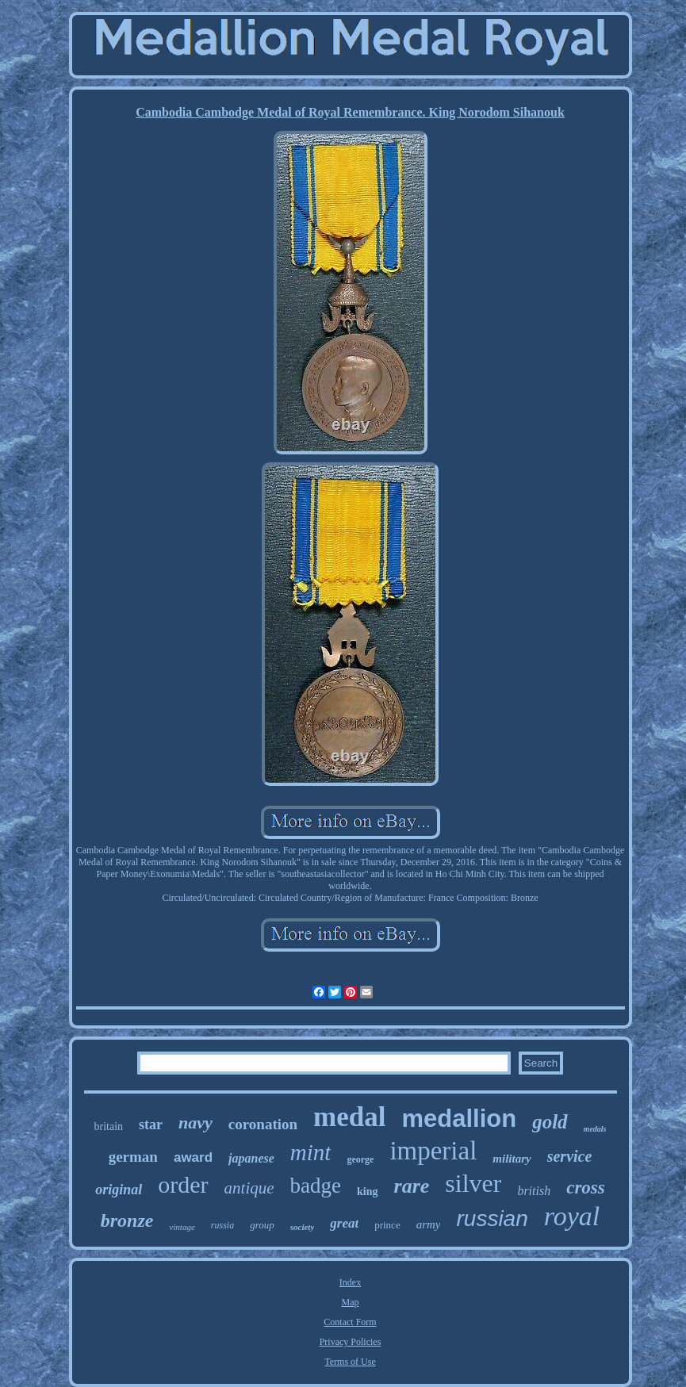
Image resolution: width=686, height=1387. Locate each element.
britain (108, 1126)
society (302, 1227)
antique (249, 1187)
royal (572, 1216)
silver (473, 1183)
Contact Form (350, 1322)
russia (222, 1225)
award (193, 1157)
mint (311, 1152)
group (262, 1225)
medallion (458, 1118)
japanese (251, 1158)
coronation (262, 1124)
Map (350, 1302)
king (367, 1191)
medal (349, 1117)
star (151, 1124)
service (569, 1156)
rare (412, 1185)
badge (315, 1185)
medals (595, 1129)
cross (585, 1187)
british (533, 1190)
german (133, 1156)
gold (549, 1121)
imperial (433, 1150)
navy (195, 1122)
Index (350, 1282)
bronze (127, 1220)
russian (491, 1218)
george (360, 1159)
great (344, 1223)
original (118, 1189)
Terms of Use (349, 1361)
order (183, 1184)
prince (387, 1225)
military (511, 1158)
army (428, 1224)
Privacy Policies (350, 1341)
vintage (181, 1227)
